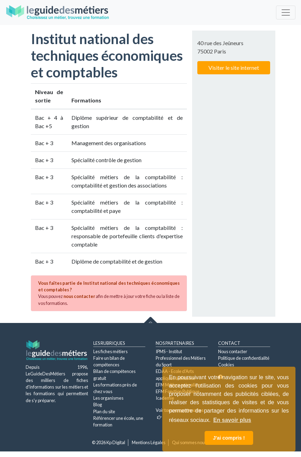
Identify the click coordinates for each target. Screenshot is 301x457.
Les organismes (108, 398)
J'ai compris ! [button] (229, 438)
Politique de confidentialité (243, 358)
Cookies (226, 364)
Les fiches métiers (110, 351)
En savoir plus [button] (232, 420)
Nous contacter (232, 351)
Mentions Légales (148, 442)
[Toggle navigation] (285, 12)
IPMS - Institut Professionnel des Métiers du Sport (181, 358)
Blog (97, 404)
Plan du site (104, 411)
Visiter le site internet (233, 67)
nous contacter (79, 296)
